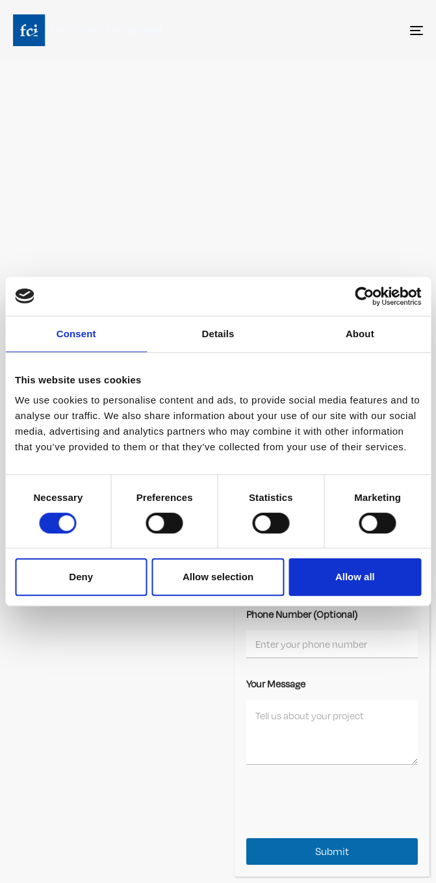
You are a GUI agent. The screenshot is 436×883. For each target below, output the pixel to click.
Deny (81, 576)
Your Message (275, 683)
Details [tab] (218, 333)
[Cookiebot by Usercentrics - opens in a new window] (364, 296)
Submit (332, 851)
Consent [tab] (76, 333)
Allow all (355, 576)
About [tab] (360, 333)
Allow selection (218, 576)
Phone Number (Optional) (301, 614)
